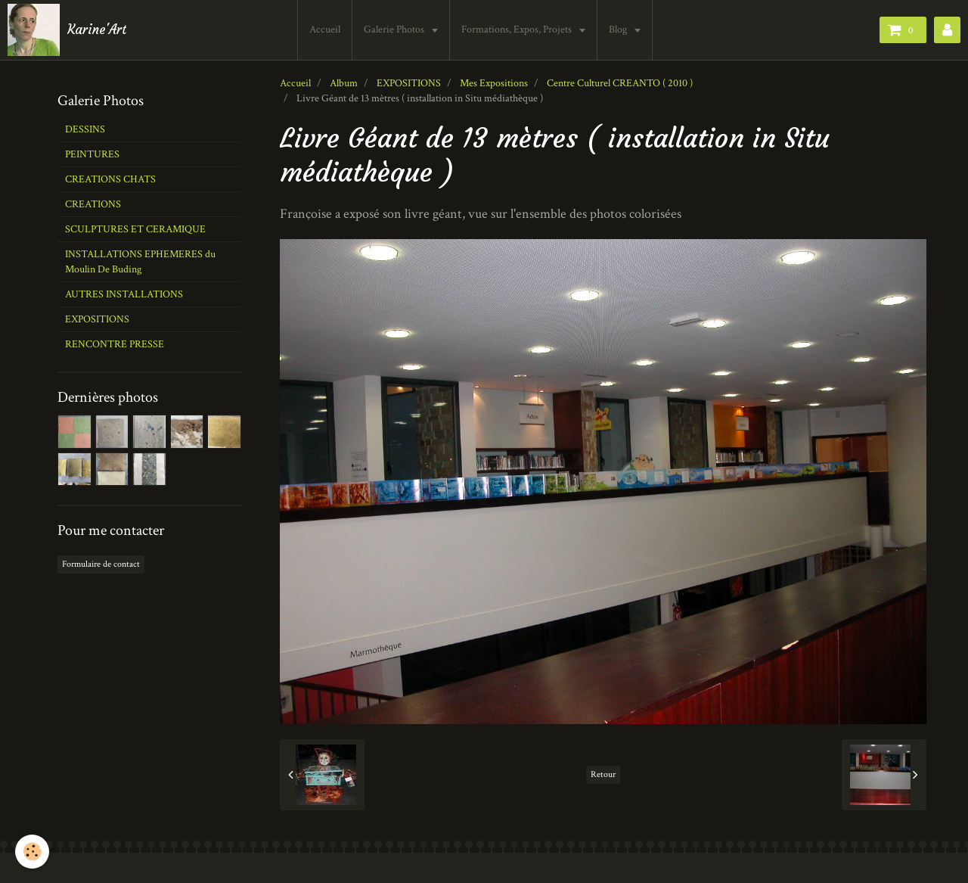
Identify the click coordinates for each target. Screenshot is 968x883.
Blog (620, 29)
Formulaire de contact (101, 564)
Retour (603, 774)
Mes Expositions (494, 83)
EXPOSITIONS (409, 83)
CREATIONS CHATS (110, 179)
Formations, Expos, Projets (519, 29)
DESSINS (85, 129)
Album (344, 83)
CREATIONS (93, 204)
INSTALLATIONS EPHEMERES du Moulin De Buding (140, 261)
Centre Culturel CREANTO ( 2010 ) (620, 83)
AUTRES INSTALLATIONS (124, 294)
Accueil (326, 29)
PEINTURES (92, 154)
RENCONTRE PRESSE (114, 344)
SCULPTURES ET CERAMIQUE (135, 229)
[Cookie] (32, 852)
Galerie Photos (396, 29)
